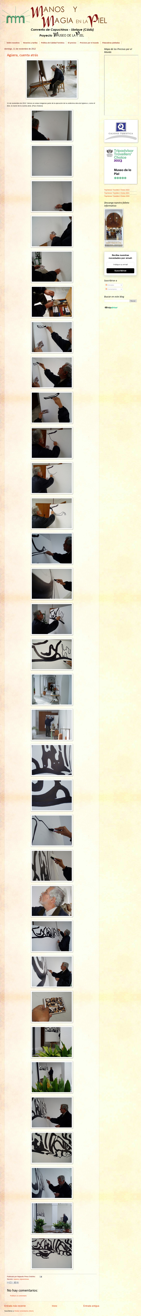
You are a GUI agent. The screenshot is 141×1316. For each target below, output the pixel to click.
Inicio (54, 1306)
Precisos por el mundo (89, 43)
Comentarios (111, 289)
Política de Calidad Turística (52, 43)
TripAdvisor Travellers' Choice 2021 (116, 193)
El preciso (72, 43)
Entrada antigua (91, 1306)
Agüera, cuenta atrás (22, 55)
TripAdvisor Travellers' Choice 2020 (116, 196)
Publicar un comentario (18, 1296)
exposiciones (24, 1279)
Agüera (16, 1279)
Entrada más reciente (15, 1306)
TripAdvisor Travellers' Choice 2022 (116, 190)
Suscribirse (120, 271)
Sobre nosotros (13, 43)
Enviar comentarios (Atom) (24, 1311)
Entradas (110, 285)
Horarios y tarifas (30, 43)
